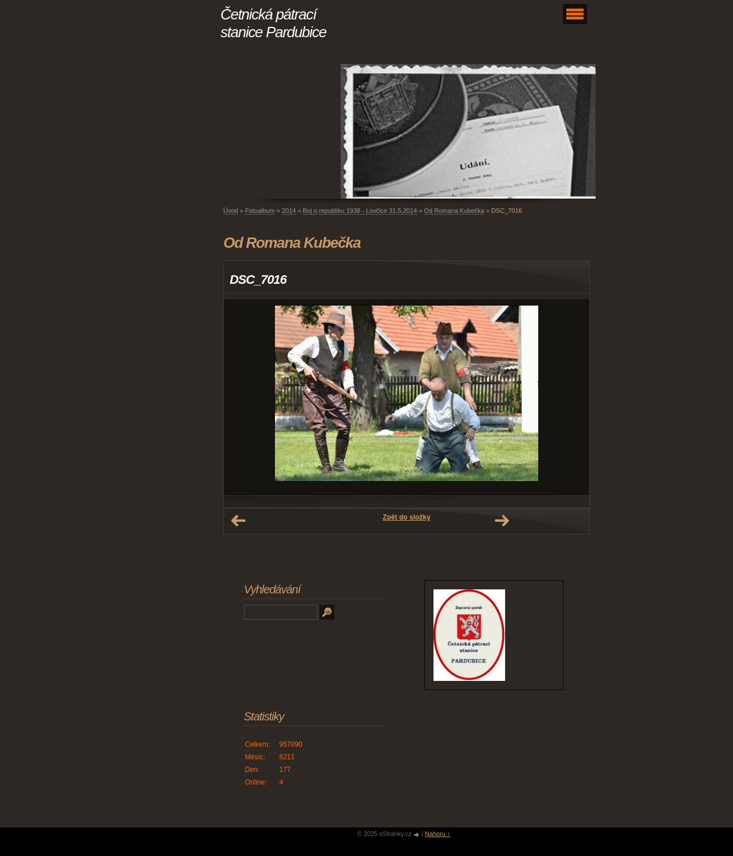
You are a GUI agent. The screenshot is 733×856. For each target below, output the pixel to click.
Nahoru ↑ (438, 833)
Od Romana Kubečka (454, 210)
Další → (501, 520)
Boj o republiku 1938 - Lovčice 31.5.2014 (360, 210)
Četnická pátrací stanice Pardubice (273, 23)
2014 (288, 210)
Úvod (230, 210)
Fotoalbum (260, 210)
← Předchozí (238, 520)
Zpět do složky (406, 517)
